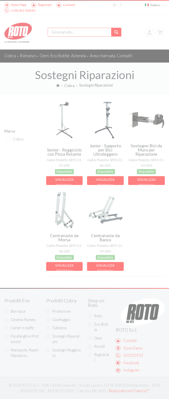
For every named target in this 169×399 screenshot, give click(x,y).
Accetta (120, 367)
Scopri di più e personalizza (59, 357)
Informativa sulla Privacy (65, 342)
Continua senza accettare (56, 283)
